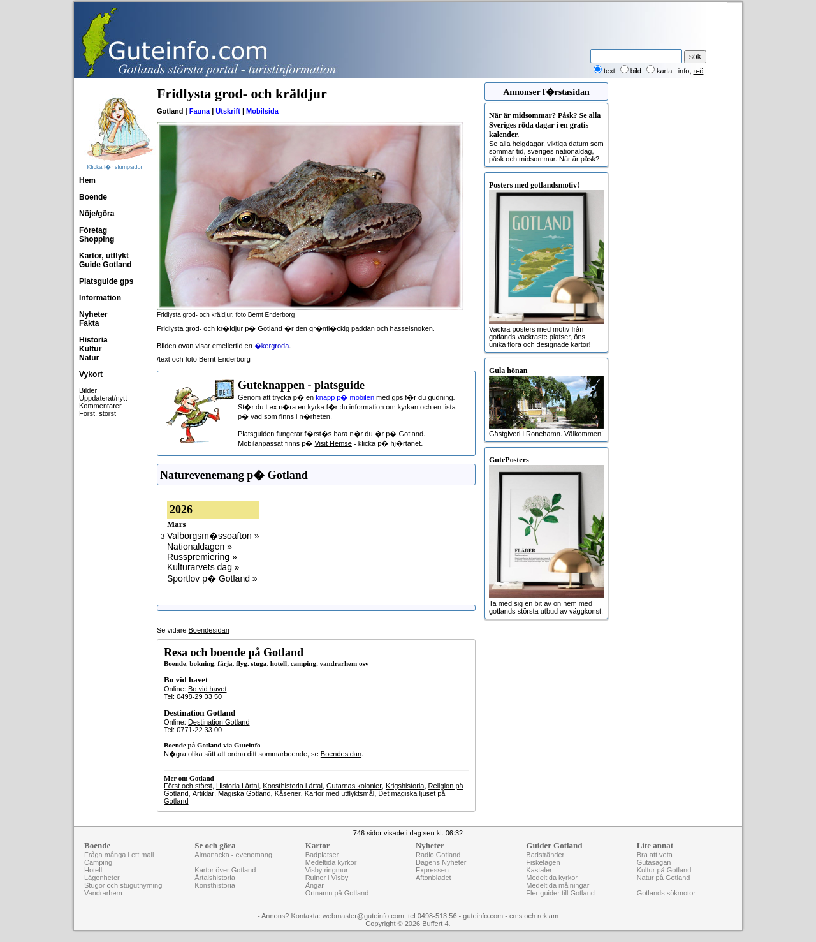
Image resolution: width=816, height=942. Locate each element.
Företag (93, 230)
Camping (98, 862)
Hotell (93, 870)
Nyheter (93, 314)
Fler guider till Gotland (560, 893)
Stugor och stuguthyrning (123, 885)
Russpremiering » (202, 557)
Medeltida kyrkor (331, 862)
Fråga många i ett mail (119, 854)
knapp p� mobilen (345, 397)
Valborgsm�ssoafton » (213, 536)
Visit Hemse (332, 443)
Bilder (88, 390)
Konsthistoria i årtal (293, 786)
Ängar (314, 885)
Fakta (89, 323)
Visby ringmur (326, 870)
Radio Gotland (438, 854)
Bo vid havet (207, 689)
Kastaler (538, 870)
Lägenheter (102, 877)
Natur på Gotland (663, 877)
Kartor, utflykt (104, 255)
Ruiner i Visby (327, 877)
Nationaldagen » (199, 546)
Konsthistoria (214, 885)
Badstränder (545, 854)
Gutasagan (654, 862)
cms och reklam (533, 916)
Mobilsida (262, 111)
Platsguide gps (106, 281)
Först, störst (97, 413)
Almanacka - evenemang (233, 854)
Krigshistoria (405, 786)
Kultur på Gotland (664, 870)
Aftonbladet (433, 877)
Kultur (90, 348)
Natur (89, 357)
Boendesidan (209, 630)
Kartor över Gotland (225, 870)
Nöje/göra (96, 213)
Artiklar (203, 793)
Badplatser (322, 854)
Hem (87, 180)
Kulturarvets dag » (203, 567)
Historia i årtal (237, 786)
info (684, 71)
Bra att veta (655, 854)
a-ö (699, 71)
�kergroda (271, 346)
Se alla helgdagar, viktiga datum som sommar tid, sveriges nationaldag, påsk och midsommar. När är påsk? (546, 137)
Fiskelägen (543, 862)
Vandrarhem (103, 893)
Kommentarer (100, 405)
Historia (93, 339)
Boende (93, 197)
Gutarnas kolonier (354, 786)
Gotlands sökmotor (666, 893)
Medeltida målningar (557, 885)
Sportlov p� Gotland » (212, 578)
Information (100, 297)
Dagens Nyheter (441, 862)
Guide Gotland (105, 264)
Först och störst (188, 786)
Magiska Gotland (244, 793)
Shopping (96, 239)
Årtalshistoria (214, 877)
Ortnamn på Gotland (337, 893)
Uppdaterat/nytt (103, 398)
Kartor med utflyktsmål (339, 793)
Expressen (432, 870)
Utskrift (227, 111)
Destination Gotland (219, 722)
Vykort (91, 374)
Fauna (199, 111)
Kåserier (288, 793)
